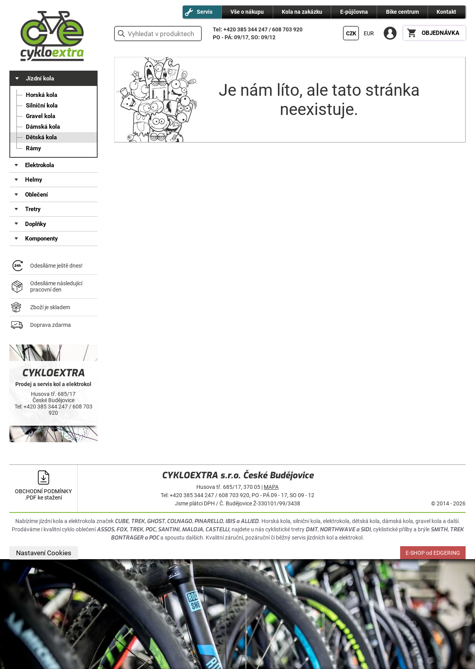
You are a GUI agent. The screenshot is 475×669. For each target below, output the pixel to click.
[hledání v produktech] (158, 33)
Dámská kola (43, 126)
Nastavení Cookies (43, 553)
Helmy (33, 179)
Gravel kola (40, 116)
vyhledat (121, 33)
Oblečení (36, 194)
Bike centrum (402, 12)
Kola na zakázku (302, 12)
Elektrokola (39, 165)
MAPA (271, 487)
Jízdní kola (40, 78)
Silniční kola (42, 105)
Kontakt (446, 12)
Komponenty (41, 238)
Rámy (33, 148)
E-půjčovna (354, 12)
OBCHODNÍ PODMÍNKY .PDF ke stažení (43, 494)
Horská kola (41, 94)
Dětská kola (41, 137)
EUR (369, 33)
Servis (204, 12)
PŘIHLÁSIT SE (390, 33)
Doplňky (35, 224)
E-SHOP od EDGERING (433, 553)
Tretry (33, 209)
